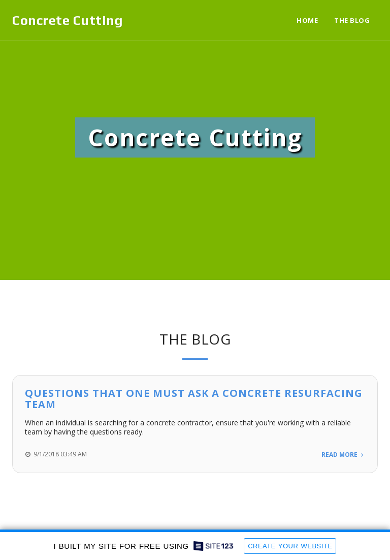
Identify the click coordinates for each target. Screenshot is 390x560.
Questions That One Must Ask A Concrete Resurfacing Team (194, 398)
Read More (343, 454)
